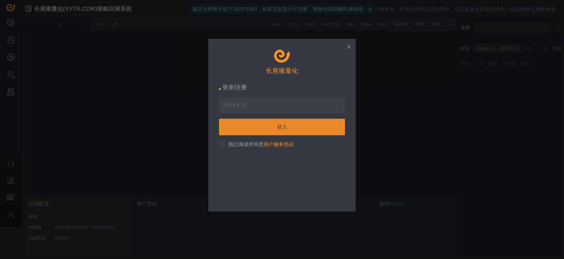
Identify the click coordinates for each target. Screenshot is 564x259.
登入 (282, 127)
